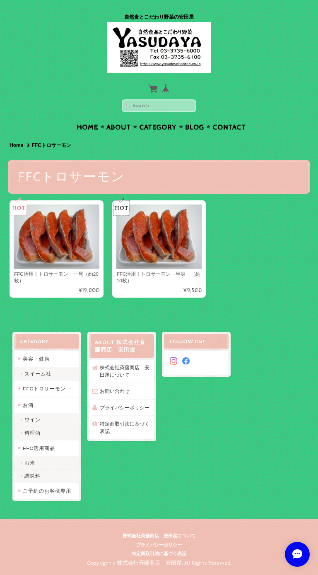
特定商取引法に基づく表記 (124, 427)
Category (158, 127)
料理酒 (32, 432)
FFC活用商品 (39, 448)
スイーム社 (37, 373)
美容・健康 (36, 358)
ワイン (32, 419)
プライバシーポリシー (124, 407)
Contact (229, 127)
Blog (194, 127)
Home (87, 127)
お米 (29, 462)
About (118, 127)
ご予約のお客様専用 (47, 490)
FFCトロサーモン (44, 388)
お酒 (28, 405)
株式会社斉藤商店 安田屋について (124, 371)
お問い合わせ (115, 391)
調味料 (32, 476)
